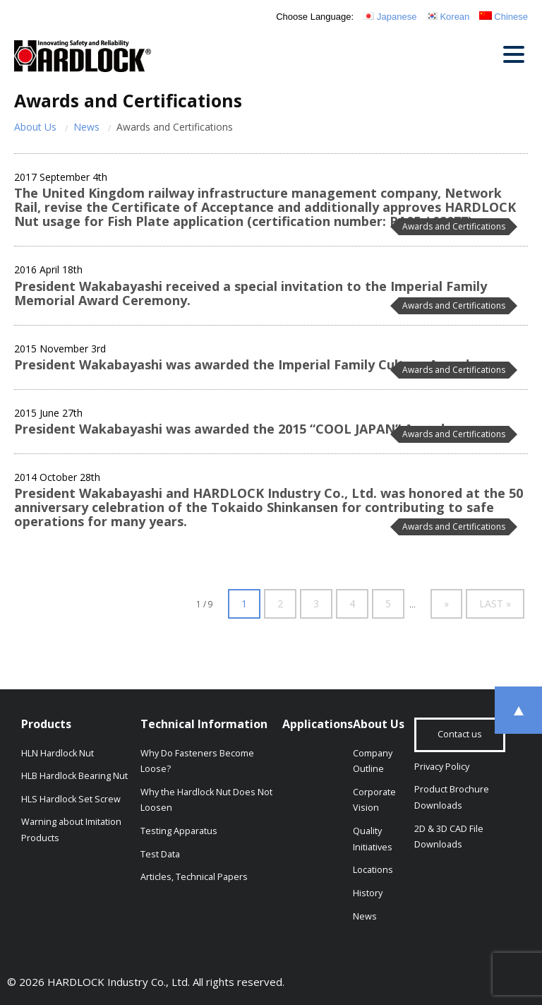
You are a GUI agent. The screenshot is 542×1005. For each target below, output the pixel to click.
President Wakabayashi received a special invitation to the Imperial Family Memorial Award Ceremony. (250, 293)
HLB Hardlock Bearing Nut (74, 776)
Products (46, 724)
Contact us (460, 734)
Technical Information (203, 724)
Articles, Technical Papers (194, 877)
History (368, 893)
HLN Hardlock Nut (57, 753)
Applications (317, 724)
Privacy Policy (441, 767)
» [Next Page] (446, 603)
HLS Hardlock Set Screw (71, 799)
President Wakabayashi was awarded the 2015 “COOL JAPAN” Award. (231, 428)
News (86, 126)
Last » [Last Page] (495, 603)
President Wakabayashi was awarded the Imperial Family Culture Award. (243, 364)
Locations (373, 870)
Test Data (160, 854)
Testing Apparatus (178, 831)
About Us (35, 126)
